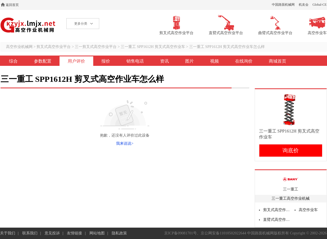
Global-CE (320, 5)
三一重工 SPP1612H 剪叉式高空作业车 (153, 47)
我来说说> (124, 143)
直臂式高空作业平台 (277, 220)
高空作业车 (308, 210)
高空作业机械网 (28, 25)
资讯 (164, 61)
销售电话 (135, 61)
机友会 (304, 5)
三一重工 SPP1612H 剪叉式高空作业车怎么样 (227, 47)
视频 (214, 61)
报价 (105, 61)
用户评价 (76, 61)
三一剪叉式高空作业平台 (96, 47)
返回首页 (12, 5)
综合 (13, 61)
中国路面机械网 (283, 5)
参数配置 (42, 61)
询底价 (290, 150)
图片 (189, 61)
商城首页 (277, 61)
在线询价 (244, 61)
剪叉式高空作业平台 (53, 47)
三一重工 (290, 189)
